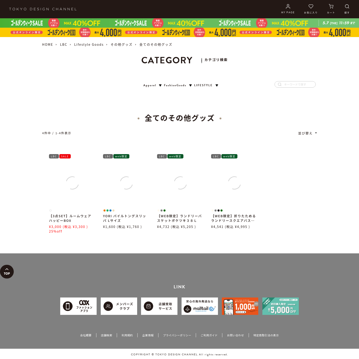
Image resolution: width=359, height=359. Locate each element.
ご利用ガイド (209, 335)
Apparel (149, 85)
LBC (63, 44)
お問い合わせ (235, 335)
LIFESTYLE (203, 85)
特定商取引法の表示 (266, 335)
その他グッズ (122, 44)
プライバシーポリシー (177, 335)
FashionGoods (175, 85)
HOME (47, 44)
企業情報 (147, 335)
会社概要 (85, 335)
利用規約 (127, 335)
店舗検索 (106, 335)
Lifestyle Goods (89, 44)
